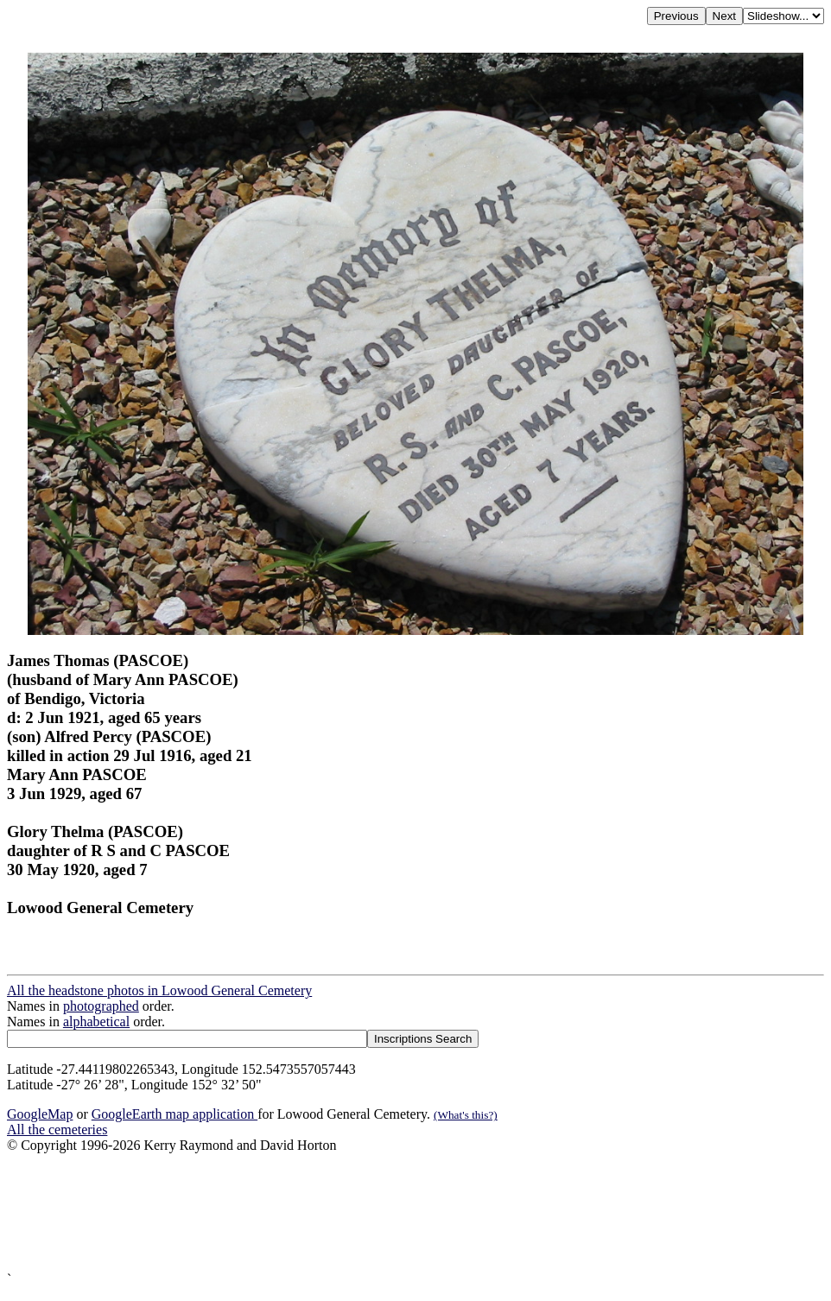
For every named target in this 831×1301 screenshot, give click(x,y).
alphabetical (96, 1021)
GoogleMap (40, 1114)
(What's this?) (466, 1114)
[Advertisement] (415, 1212)
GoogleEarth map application (174, 1114)
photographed (101, 1006)
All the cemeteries (57, 1129)
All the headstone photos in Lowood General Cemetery (159, 990)
